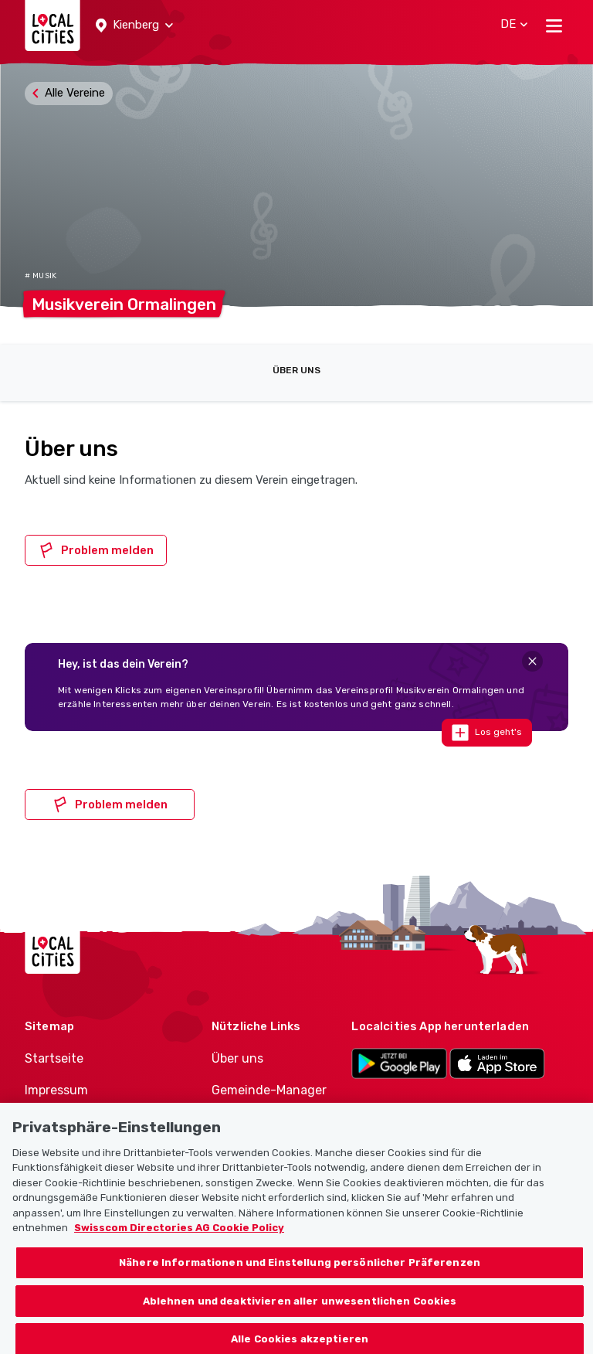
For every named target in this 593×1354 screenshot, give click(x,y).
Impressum (56, 1090)
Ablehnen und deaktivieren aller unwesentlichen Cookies (300, 1320)
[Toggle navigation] (554, 25)
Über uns (296, 370)
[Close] (532, 661)
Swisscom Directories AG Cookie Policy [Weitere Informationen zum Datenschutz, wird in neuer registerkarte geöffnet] (179, 1248)
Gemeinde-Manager (269, 1090)
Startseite (54, 1058)
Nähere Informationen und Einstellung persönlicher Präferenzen (299, 1282)
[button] (134, 25)
